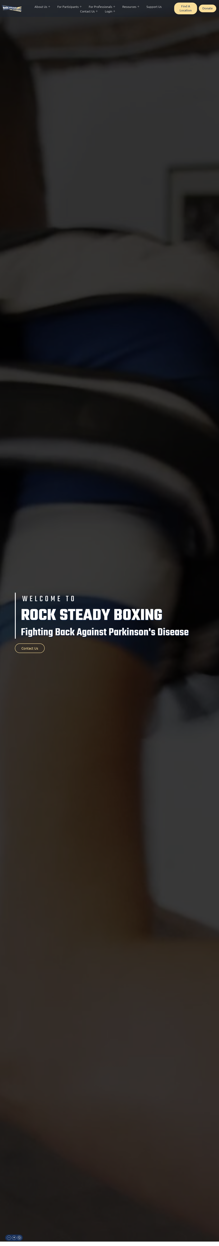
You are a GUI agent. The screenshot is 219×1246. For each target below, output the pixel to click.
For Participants (69, 6)
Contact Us (89, 11)
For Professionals (102, 6)
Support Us (154, 7)
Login (110, 11)
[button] (9, 1238)
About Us (42, 6)
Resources (130, 6)
